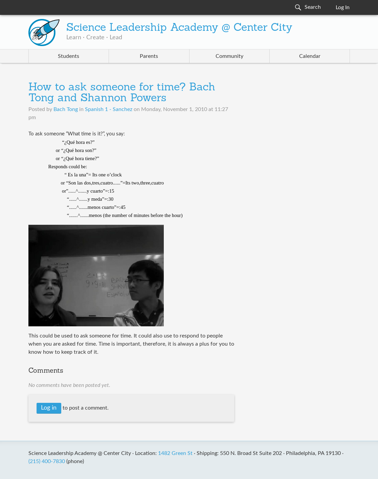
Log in (49, 408)
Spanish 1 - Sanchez (108, 109)
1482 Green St (175, 453)
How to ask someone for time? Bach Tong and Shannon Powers (121, 93)
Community (229, 56)
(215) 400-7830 (46, 461)
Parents (149, 56)
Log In (343, 7)
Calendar (309, 56)
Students (68, 56)
